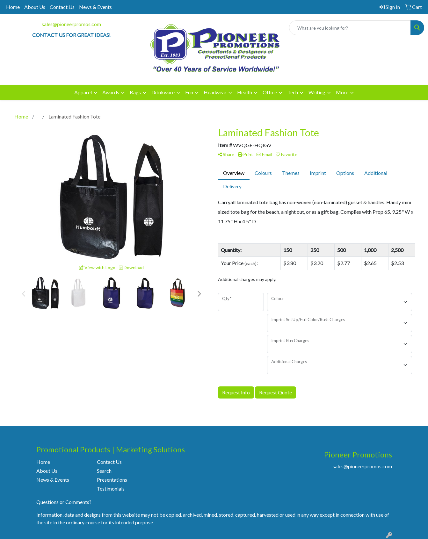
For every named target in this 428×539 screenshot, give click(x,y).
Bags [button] (135, 92)
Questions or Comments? (63, 502)
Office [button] (270, 92)
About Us (34, 7)
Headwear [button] (215, 92)
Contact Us (62, 7)
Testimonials (111, 488)
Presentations (112, 480)
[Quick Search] (350, 27)
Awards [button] (110, 92)
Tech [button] (292, 92)
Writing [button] (316, 92)
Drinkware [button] (163, 92)
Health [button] (244, 92)
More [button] (342, 92)
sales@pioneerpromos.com (71, 24)
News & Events (95, 7)
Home (13, 7)
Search (104, 471)
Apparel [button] (83, 92)
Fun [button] (189, 92)
